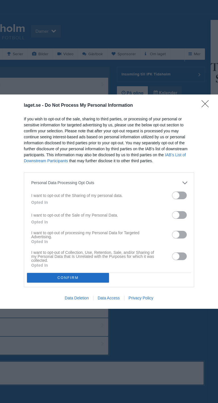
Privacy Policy (141, 298)
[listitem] (109, 183)
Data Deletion (77, 298)
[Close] (207, 105)
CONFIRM (68, 277)
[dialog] (109, 201)
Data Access (109, 298)
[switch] (179, 195)
